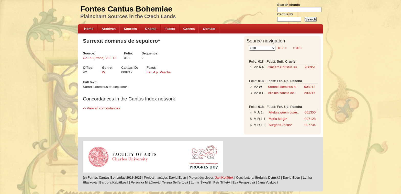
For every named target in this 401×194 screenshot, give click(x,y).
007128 (310, 119)
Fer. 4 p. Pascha (159, 72)
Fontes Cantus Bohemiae (126, 9)
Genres (189, 29)
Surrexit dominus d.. (283, 87)
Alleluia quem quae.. (284, 112)
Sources (130, 29)
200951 (310, 67)
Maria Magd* (278, 119)
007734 (310, 125)
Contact (209, 29)
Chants (150, 29)
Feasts (169, 29)
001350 (310, 112)
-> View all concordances (101, 108)
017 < (282, 48)
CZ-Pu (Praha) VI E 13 (99, 58)
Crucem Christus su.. (283, 67)
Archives (109, 29)
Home (88, 29)
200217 (309, 93)
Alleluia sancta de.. (282, 93)
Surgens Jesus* (280, 125)
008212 (309, 87)
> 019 (297, 48)
